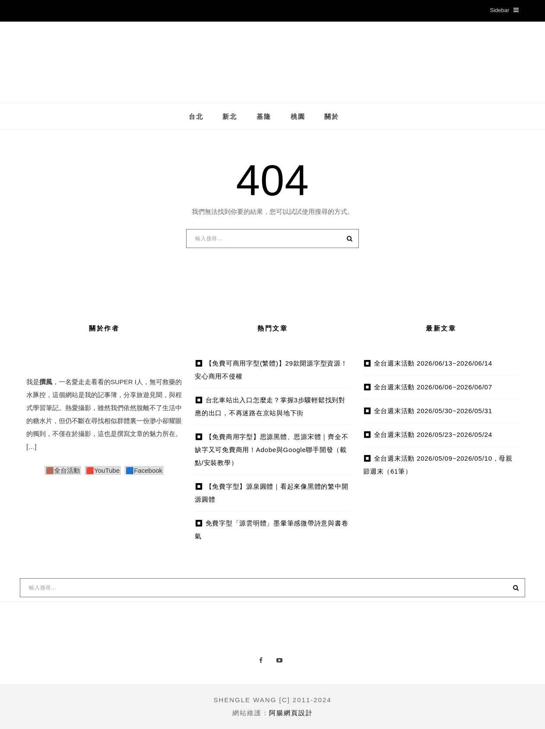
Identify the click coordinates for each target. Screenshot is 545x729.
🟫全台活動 (63, 470)
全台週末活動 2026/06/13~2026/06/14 (433, 363)
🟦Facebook (144, 470)
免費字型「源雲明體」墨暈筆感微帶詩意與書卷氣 (271, 529)
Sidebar (504, 10)
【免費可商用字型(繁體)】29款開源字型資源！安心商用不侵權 (271, 370)
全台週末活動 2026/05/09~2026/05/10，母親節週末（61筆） (438, 465)
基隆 (264, 117)
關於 (331, 117)
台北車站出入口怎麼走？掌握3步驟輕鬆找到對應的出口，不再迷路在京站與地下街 (270, 406)
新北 (229, 117)
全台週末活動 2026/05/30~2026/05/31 (433, 410)
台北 (196, 117)
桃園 (298, 117)
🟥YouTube (103, 470)
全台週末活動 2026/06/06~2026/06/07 (433, 387)
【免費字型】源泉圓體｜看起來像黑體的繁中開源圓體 (271, 493)
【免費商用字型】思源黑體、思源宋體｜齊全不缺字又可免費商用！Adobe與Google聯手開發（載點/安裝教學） (271, 449)
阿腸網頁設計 (291, 712)
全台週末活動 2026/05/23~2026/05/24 (433, 434)
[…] (31, 446)
